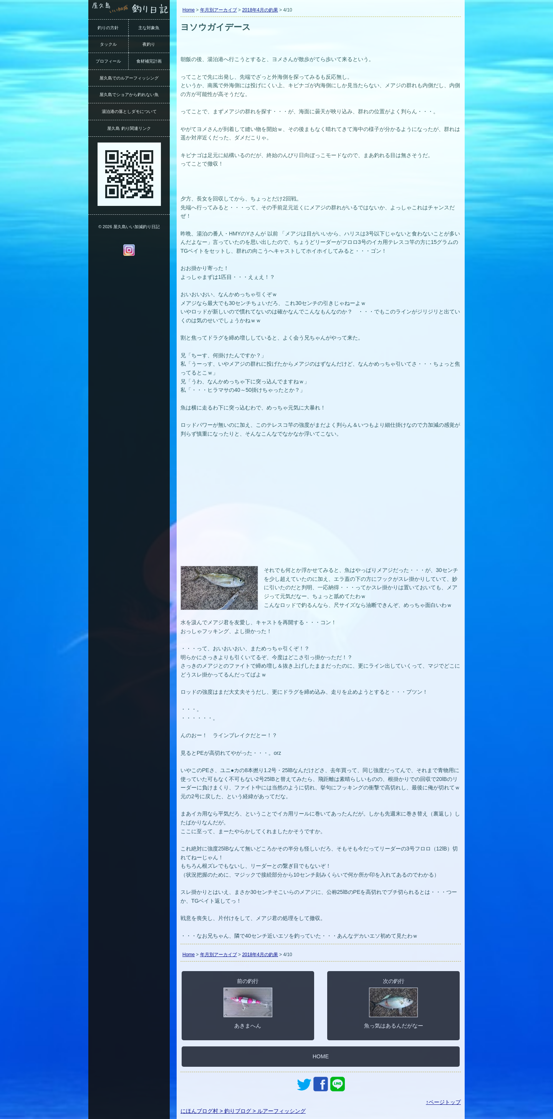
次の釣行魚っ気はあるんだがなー (393, 1003)
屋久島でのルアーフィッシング (129, 78)
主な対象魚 (148, 27)
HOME (321, 1056)
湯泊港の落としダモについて (129, 111)
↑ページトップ (443, 1102)
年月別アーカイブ (218, 10)
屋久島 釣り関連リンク (129, 128)
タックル (108, 44)
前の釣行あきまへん (248, 1003)
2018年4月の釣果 (260, 10)
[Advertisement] (320, 506)
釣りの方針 (108, 27)
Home (188, 10)
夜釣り (148, 44)
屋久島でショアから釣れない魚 (129, 94)
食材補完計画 (149, 61)
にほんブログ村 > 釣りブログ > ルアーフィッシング (243, 1111)
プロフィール (108, 61)
